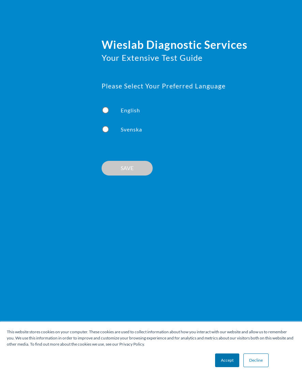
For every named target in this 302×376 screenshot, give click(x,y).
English (130, 110)
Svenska (131, 129)
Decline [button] (256, 360)
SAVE (127, 168)
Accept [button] (227, 360)
